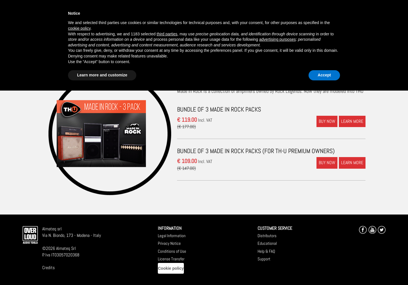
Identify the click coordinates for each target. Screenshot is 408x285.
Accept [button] (324, 75)
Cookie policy (171, 268)
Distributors (267, 235)
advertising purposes (277, 39)
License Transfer (171, 259)
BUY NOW (327, 121)
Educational (267, 243)
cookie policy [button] (79, 28)
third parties (167, 34)
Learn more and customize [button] (102, 75)
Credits (48, 268)
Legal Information (172, 235)
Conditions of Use (172, 251)
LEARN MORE (352, 121)
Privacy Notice (169, 243)
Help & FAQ (266, 251)
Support (264, 259)
